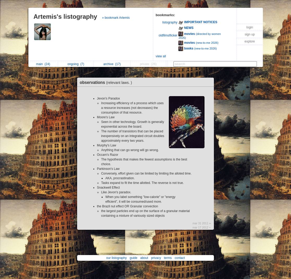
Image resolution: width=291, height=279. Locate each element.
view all (161, 56)
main (43, 64)
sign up (250, 34)
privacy (156, 258)
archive (112, 64)
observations (107, 82)
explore (250, 41)
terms (168, 258)
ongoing (75, 64)
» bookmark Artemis (116, 18)
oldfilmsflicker (168, 35)
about (144, 258)
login (249, 27)
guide (133, 258)
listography (169, 22)
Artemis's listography (65, 16)
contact (180, 258)
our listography (116, 258)
